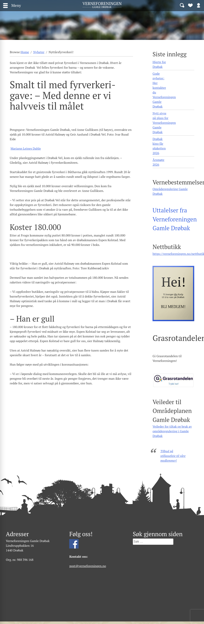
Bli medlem (190, 5)
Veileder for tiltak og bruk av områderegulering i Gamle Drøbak (172, 431)
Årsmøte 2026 (158, 162)
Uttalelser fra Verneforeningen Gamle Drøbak (175, 219)
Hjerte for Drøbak (159, 64)
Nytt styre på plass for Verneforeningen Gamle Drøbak (164, 122)
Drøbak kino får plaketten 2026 (159, 146)
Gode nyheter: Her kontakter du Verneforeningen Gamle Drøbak (164, 90)
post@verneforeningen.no (87, 566)
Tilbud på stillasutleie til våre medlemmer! (172, 456)
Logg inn (198, 5)
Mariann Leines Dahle (26, 148)
